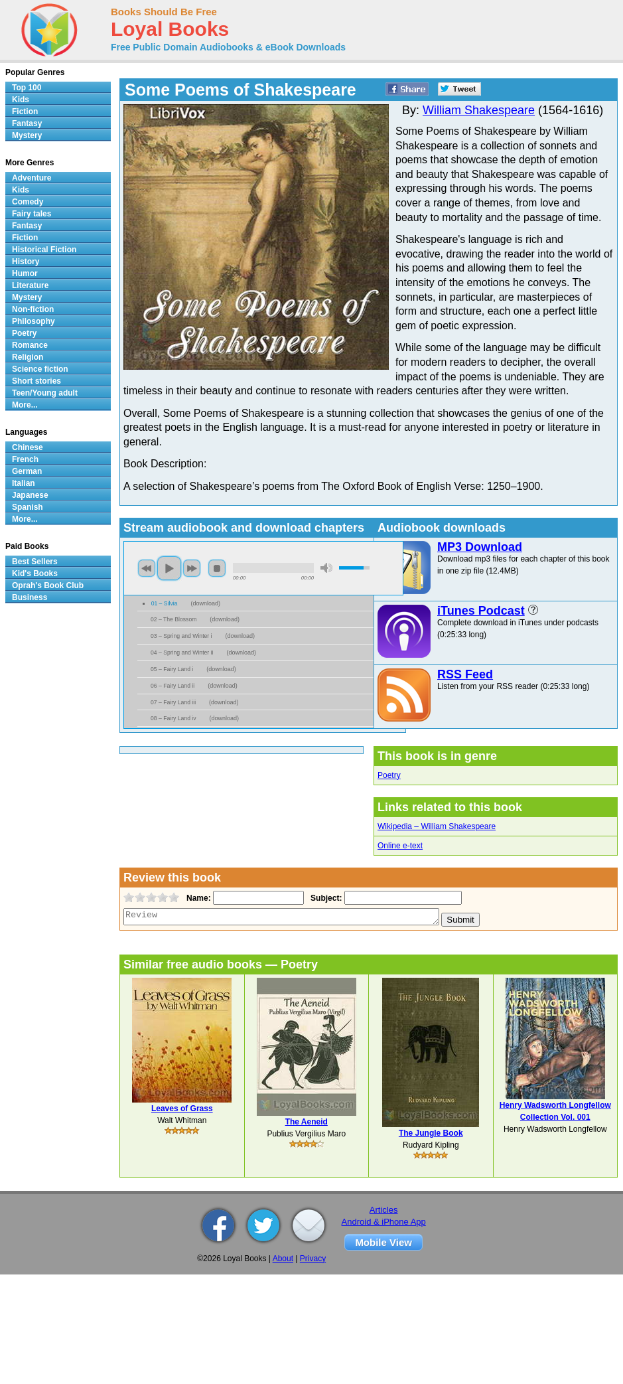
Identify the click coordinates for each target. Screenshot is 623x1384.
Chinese (27, 447)
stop (217, 568)
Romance (30, 345)
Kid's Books (35, 573)
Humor (25, 273)
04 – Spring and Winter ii (182, 652)
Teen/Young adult (45, 393)
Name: (197, 898)
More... (25, 405)
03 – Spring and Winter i (181, 636)
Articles (384, 1210)
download (205, 603)
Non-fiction (33, 309)
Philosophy (33, 321)
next (191, 568)
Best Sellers (35, 561)
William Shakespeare (479, 110)
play (169, 568)
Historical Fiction (44, 249)
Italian (23, 483)
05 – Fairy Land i (172, 669)
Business (29, 597)
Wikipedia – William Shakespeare (437, 826)
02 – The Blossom (173, 619)
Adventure (31, 178)
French (25, 459)
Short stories (36, 381)
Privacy (313, 1258)
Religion (27, 357)
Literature (30, 285)
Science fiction (40, 369)
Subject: (325, 898)
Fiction (25, 111)
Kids (20, 99)
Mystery (27, 135)
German (27, 471)
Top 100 (26, 87)
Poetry (389, 775)
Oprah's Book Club (48, 585)
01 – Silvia (164, 603)
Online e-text (400, 845)
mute (326, 568)
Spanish (27, 507)
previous (146, 568)
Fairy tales (31, 213)
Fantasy (27, 123)
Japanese (30, 495)
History (25, 261)
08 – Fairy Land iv (173, 718)
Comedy (27, 201)
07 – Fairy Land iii (173, 702)
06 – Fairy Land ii (172, 685)
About (283, 1258)
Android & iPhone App (384, 1222)
